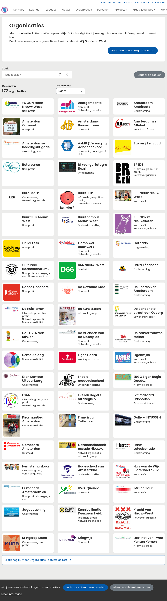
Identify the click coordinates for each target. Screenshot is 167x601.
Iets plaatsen (142, 2)
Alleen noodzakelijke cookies (132, 587)
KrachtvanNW (125, 2)
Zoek (5, 68)
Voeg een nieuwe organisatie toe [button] (132, 50)
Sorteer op (63, 85)
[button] (18, 10)
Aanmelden (158, 2)
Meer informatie (11, 594)
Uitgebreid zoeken (149, 75)
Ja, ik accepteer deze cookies (85, 587)
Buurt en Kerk (108, 2)
